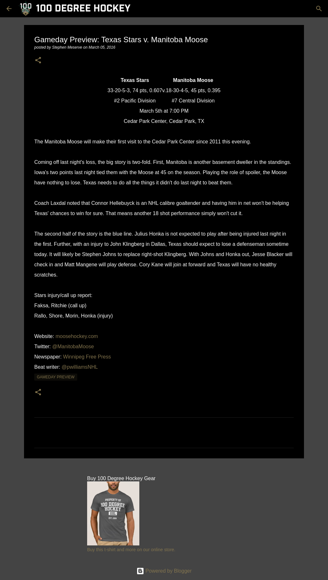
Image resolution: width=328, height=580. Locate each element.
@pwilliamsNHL (80, 367)
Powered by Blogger (164, 571)
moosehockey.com (76, 336)
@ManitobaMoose (73, 346)
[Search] (319, 8)
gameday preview (56, 377)
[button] (38, 60)
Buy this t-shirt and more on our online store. (131, 549)
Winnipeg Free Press (87, 356)
